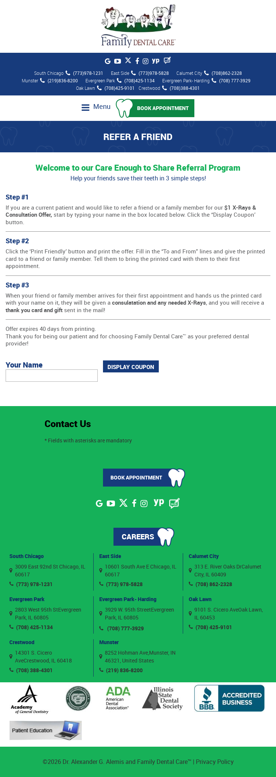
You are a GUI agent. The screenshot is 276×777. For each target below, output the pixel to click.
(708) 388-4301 (31, 670)
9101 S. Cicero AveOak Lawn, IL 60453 (226, 613)
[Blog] (167, 60)
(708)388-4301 (181, 88)
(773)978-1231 (84, 73)
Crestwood (21, 642)
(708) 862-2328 (210, 584)
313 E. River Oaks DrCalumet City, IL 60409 (225, 570)
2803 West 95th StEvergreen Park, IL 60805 (45, 613)
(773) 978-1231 (31, 584)
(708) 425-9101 (210, 627)
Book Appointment (163, 108)
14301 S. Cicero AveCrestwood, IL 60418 (40, 656)
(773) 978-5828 (121, 584)
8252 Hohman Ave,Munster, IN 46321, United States (137, 656)
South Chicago (26, 556)
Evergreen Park (27, 599)
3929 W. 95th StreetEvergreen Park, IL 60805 (136, 613)
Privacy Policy (215, 762)
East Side (110, 556)
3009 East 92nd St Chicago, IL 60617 (47, 570)
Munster (109, 642)
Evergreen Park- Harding (128, 599)
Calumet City (204, 556)
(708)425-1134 (136, 80)
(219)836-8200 (59, 80)
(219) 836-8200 (121, 670)
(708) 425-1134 (31, 627)
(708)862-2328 (223, 73)
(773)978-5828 (150, 73)
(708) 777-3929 (231, 80)
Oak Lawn (200, 599)
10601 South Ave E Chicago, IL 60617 (137, 570)
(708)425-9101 (116, 88)
